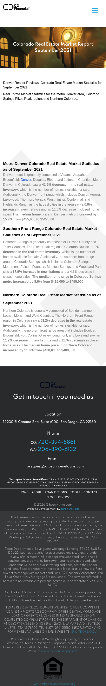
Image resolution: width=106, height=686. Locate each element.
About (36, 492)
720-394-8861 (56, 442)
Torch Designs (70, 509)
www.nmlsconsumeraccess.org (53, 683)
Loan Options (56, 492)
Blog (50, 497)
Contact (90, 492)
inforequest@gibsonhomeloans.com (53, 466)
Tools (75, 492)
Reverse (64, 497)
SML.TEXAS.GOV (84, 631)
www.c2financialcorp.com (59, 651)
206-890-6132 (57, 449)
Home (24, 492)
